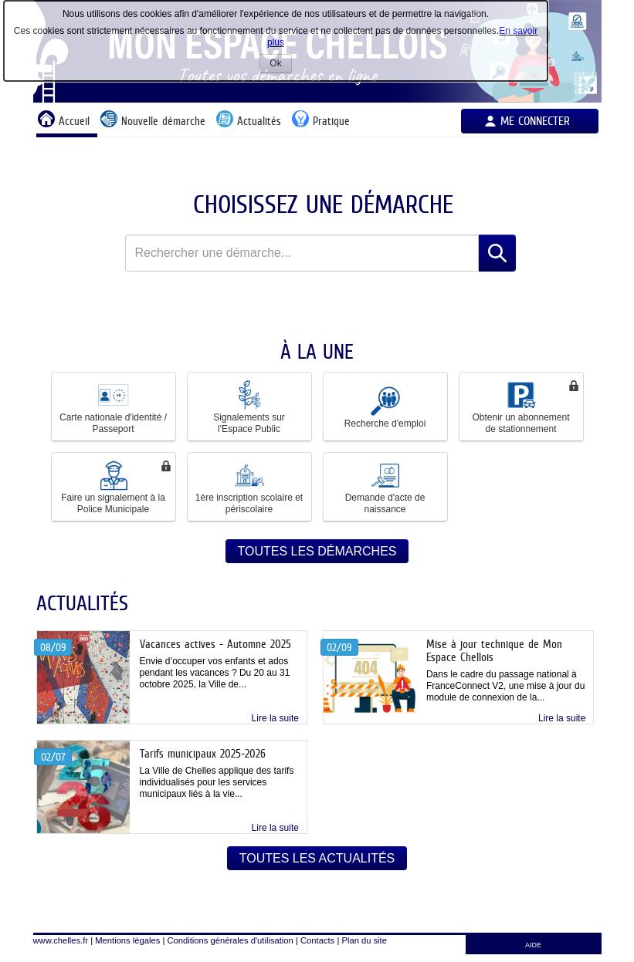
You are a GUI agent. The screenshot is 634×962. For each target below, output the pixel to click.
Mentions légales (127, 940)
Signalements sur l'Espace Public (249, 406)
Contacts (317, 940)
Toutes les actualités (317, 858)
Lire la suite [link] (275, 718)
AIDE (533, 945)
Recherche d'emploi (385, 406)
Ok (280, 65)
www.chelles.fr (61, 940)
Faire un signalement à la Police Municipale (113, 486)
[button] (113, 406)
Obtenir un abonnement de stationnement (520, 406)
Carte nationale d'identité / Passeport (113, 406)
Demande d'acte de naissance (385, 486)
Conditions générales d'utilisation (230, 940)
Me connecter (535, 120)
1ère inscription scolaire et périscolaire (249, 486)
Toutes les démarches (317, 551)
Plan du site (363, 940)
